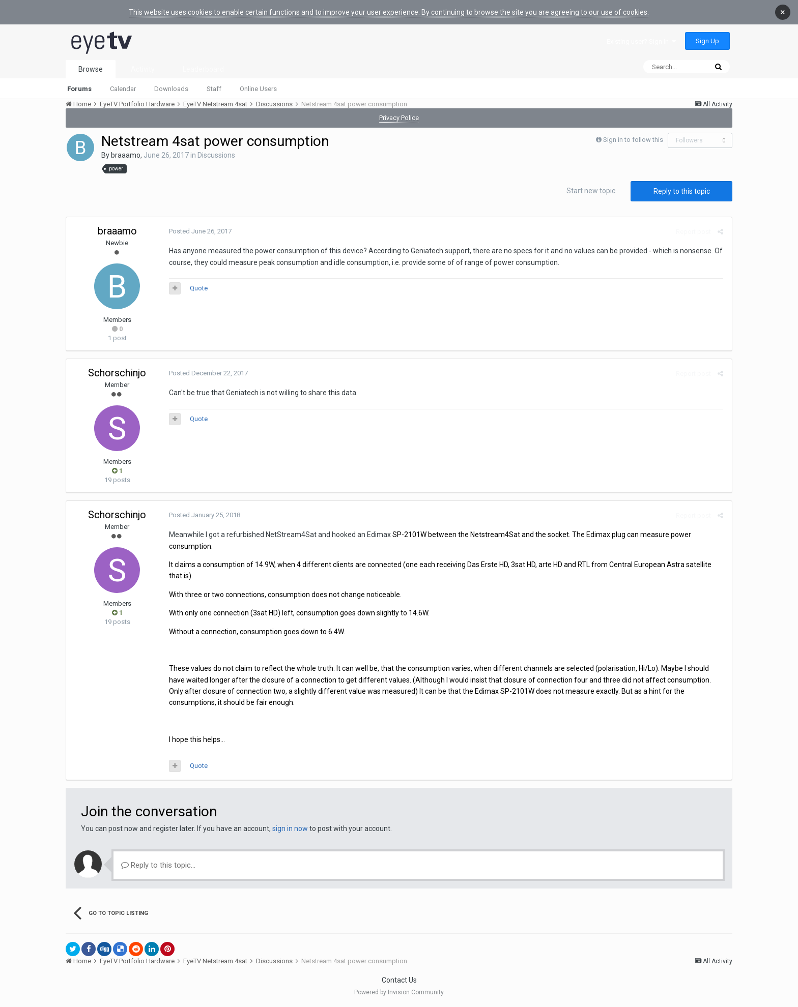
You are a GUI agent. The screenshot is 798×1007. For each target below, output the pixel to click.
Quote (198, 288)
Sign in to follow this (633, 139)
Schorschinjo (117, 373)
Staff (214, 89)
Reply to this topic (681, 191)
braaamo (125, 155)
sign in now (290, 828)
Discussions (216, 155)
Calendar (123, 89)
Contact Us (399, 980)
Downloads (171, 89)
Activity (143, 69)
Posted (199, 231)
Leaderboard (203, 69)
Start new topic (590, 191)
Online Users (258, 89)
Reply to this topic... (158, 865)
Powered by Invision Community (399, 992)
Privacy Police (399, 118)
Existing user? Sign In (641, 41)
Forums (79, 89)
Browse (90, 69)
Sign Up (707, 41)
